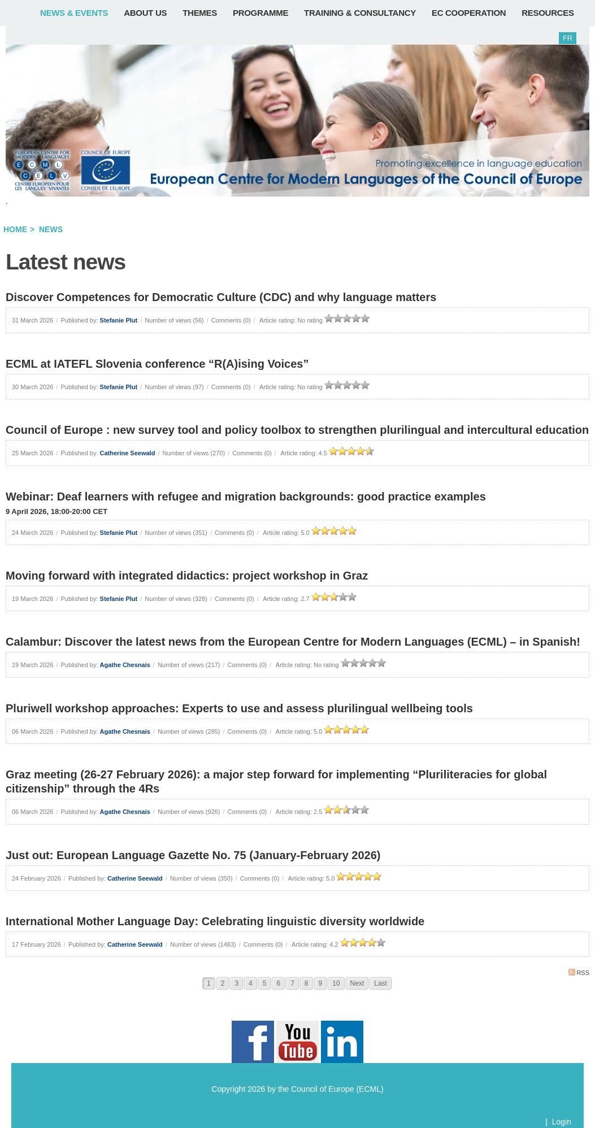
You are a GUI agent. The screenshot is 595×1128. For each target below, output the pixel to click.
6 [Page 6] (278, 983)
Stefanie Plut (119, 320)
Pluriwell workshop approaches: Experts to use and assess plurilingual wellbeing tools (239, 708)
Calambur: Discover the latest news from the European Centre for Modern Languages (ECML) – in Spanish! (293, 641)
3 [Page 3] (236, 983)
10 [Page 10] (336, 983)
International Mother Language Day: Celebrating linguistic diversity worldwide (215, 921)
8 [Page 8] (307, 983)
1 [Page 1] (209, 983)
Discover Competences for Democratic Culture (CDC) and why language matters (221, 297)
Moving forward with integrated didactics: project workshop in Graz (187, 575)
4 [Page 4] (251, 983)
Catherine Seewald (127, 453)
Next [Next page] (357, 983)
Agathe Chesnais (125, 664)
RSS (578, 972)
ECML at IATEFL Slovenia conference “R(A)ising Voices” (157, 364)
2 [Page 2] (223, 983)
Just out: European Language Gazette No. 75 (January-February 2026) (193, 855)
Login (561, 1121)
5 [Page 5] (265, 983)
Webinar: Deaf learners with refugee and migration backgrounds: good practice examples (246, 496)
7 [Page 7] (292, 983)
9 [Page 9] (321, 983)
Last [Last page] (380, 983)
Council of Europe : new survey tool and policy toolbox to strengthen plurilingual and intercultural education (297, 430)
